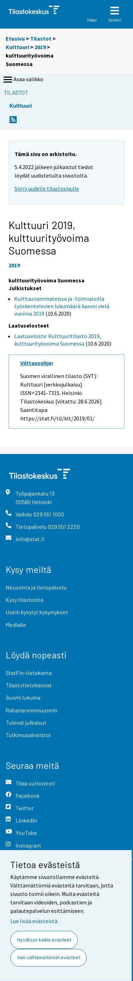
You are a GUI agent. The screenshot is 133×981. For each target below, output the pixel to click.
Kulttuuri (17, 46)
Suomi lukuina (23, 697)
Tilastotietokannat (29, 685)
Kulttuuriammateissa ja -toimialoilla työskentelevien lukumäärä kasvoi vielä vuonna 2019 (61, 306)
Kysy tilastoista (24, 599)
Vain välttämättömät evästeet (48, 957)
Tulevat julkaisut (26, 722)
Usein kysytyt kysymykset (37, 612)
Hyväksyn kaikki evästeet (44, 940)
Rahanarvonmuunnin (31, 710)
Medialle (16, 624)
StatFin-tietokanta (29, 672)
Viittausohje (36, 362)
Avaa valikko (22, 79)
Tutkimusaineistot (28, 734)
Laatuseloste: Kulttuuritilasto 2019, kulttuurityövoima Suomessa (57, 340)
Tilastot (40, 38)
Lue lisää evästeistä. (34, 921)
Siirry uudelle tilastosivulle (47, 188)
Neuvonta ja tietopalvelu (36, 587)
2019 (40, 46)
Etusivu (15, 38)
